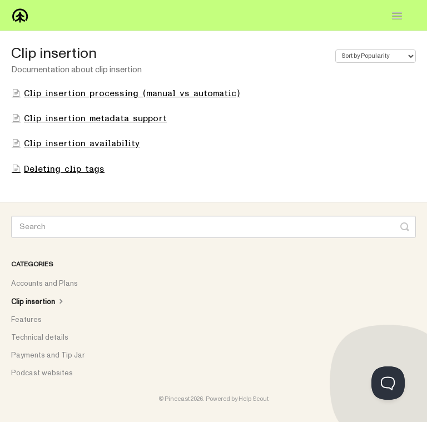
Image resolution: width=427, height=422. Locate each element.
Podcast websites (42, 373)
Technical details (39, 337)
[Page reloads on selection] (375, 56)
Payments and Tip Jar (48, 355)
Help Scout (254, 399)
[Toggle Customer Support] (388, 383)
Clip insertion (38, 301)
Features (26, 320)
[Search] (213, 227)
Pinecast (177, 399)
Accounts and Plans (44, 284)
